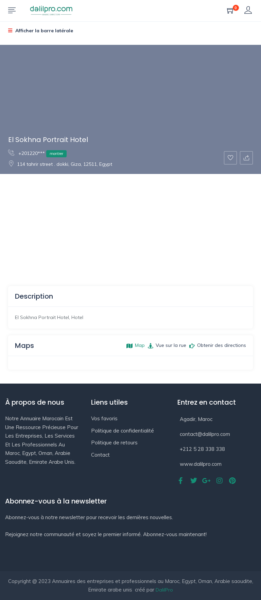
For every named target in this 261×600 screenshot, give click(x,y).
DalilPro (164, 590)
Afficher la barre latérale (40, 31)
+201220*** (37, 153)
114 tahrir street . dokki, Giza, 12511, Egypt (60, 164)
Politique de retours (114, 442)
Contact (100, 455)
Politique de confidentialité (122, 430)
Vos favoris (104, 418)
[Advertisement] (130, 224)
